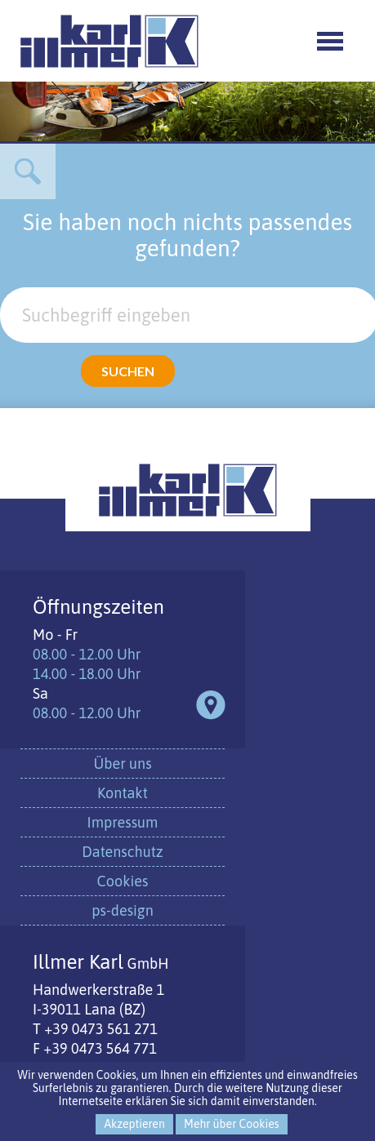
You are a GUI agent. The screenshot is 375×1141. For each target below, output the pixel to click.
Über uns (122, 763)
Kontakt (122, 792)
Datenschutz (122, 851)
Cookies (123, 881)
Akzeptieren (134, 1123)
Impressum (122, 822)
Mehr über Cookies (231, 1123)
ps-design (122, 910)
